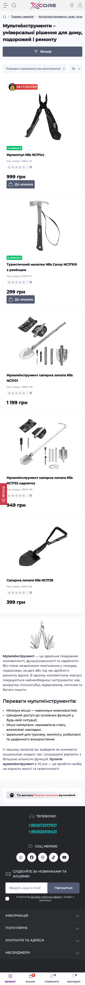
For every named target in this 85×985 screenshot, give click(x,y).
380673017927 (20, 857)
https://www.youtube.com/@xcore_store (64, 857)
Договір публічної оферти (46, 896)
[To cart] (21, 184)
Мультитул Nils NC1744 (25, 155)
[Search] (14, 5)
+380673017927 (42, 825)
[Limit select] (75, 69)
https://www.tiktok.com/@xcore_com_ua (53, 857)
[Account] (80, 5)
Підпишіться (63, 888)
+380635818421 (43, 831)
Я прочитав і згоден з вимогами (45, 898)
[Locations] (72, 5)
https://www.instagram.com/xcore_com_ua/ (42, 857)
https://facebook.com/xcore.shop (32, 857)
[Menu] (6, 5)
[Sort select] (35, 69)
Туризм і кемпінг (22, 16)
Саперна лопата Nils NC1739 (30, 580)
